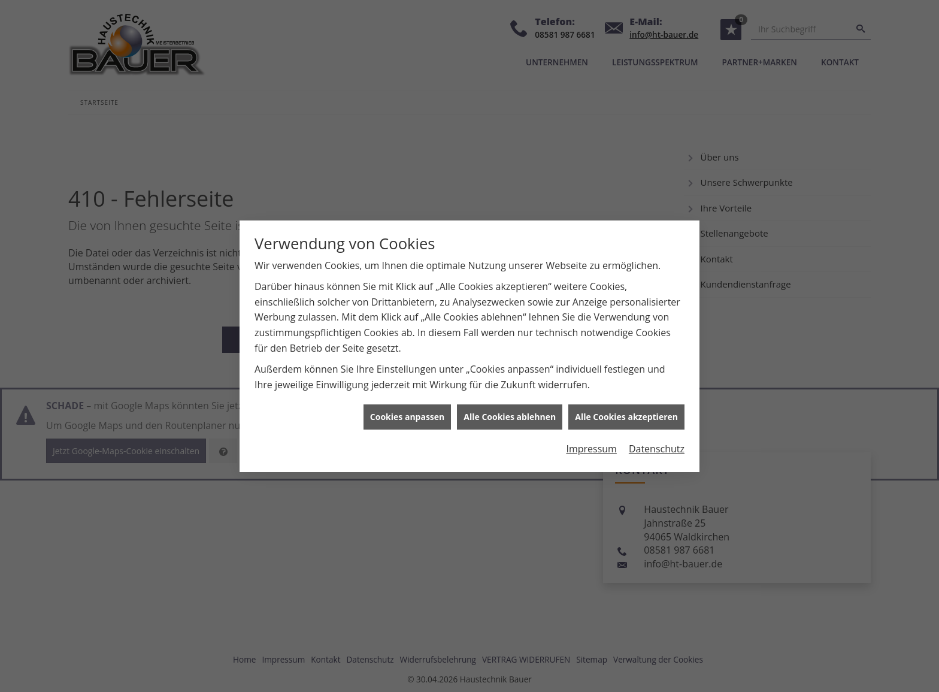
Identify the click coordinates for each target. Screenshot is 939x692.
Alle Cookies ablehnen (510, 413)
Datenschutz (656, 445)
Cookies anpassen (407, 413)
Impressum (591, 445)
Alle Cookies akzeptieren (626, 413)
